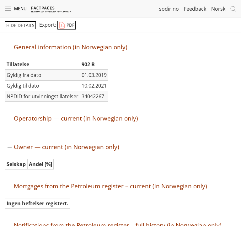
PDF (66, 25)
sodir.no (169, 8)
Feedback (195, 8)
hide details (20, 25)
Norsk (218, 8)
